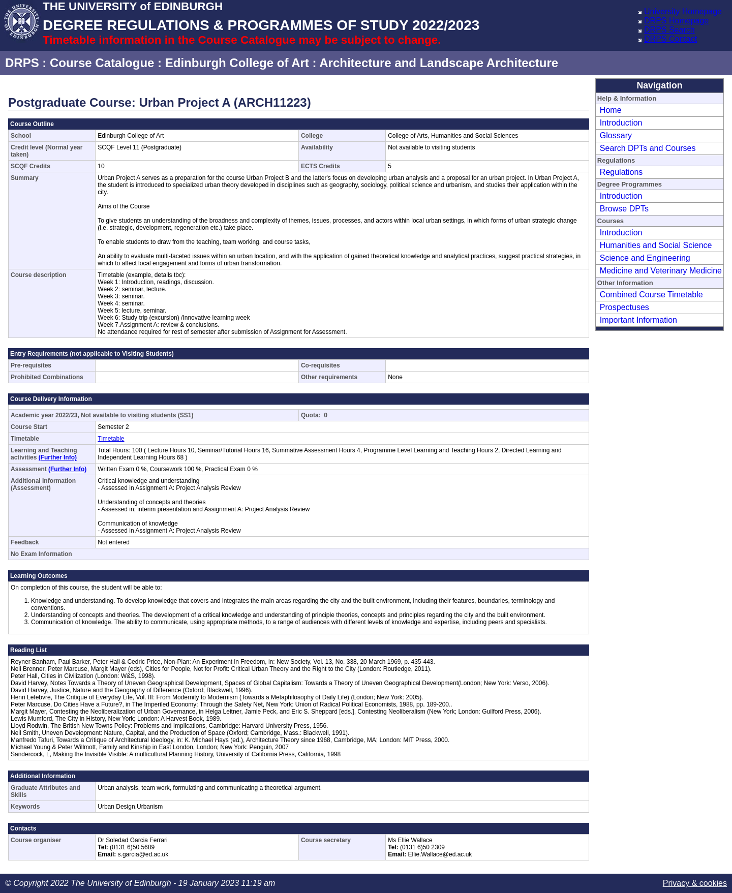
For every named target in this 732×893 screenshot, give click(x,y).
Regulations (621, 172)
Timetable (111, 438)
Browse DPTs (624, 208)
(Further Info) (58, 457)
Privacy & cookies (695, 883)
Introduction (621, 122)
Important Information (638, 320)
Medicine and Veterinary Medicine (661, 270)
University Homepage (683, 11)
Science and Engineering (645, 258)
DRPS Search (669, 29)
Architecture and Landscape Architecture (438, 63)
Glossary (616, 135)
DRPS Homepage (676, 20)
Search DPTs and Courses (648, 148)
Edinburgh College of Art (237, 63)
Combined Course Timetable (651, 294)
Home (611, 110)
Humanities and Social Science (656, 245)
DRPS (22, 63)
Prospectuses (624, 307)
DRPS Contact (670, 39)
